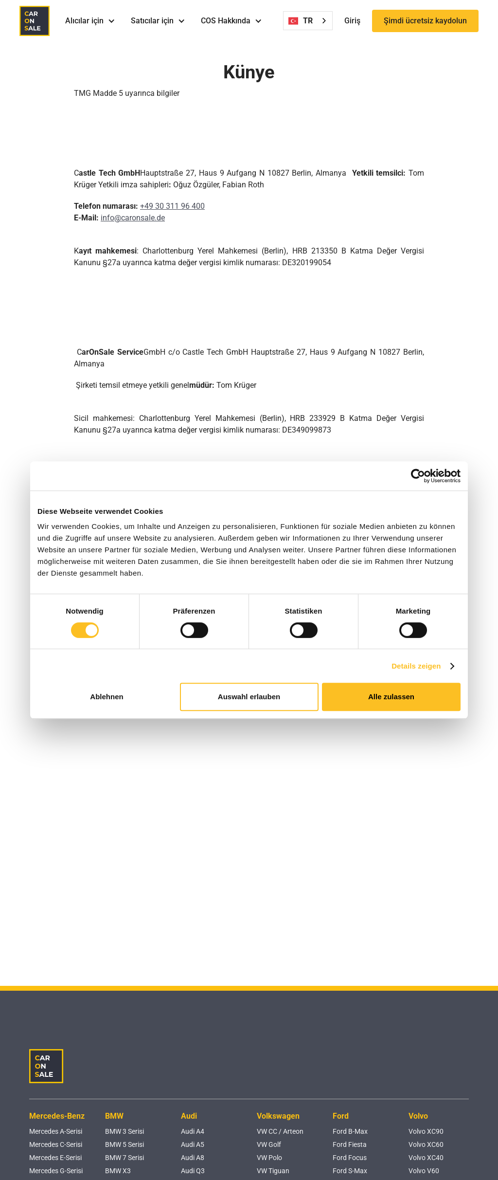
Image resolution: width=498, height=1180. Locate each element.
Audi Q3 (193, 1171)
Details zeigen (416, 666)
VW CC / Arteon (280, 1131)
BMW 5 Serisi (124, 1144)
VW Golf (269, 1144)
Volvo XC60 (426, 1144)
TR (300, 21)
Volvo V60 (424, 1171)
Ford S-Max (350, 1171)
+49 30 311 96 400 (172, 206)
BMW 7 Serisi (124, 1158)
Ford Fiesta (350, 1144)
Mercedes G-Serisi (56, 1171)
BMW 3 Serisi (124, 1131)
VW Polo (269, 1158)
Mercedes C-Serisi (55, 1144)
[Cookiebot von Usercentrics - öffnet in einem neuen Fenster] (418, 476)
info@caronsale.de (133, 217)
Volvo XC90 (426, 1131)
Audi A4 (192, 1131)
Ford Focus (350, 1158)
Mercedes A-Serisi (55, 1131)
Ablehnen (106, 696)
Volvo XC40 (426, 1158)
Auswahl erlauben (249, 696)
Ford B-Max (350, 1131)
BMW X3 (118, 1171)
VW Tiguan (273, 1171)
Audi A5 (192, 1144)
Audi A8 (192, 1158)
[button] (90, 21)
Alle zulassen (391, 696)
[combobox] (308, 20)
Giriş (352, 20)
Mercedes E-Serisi (55, 1158)
